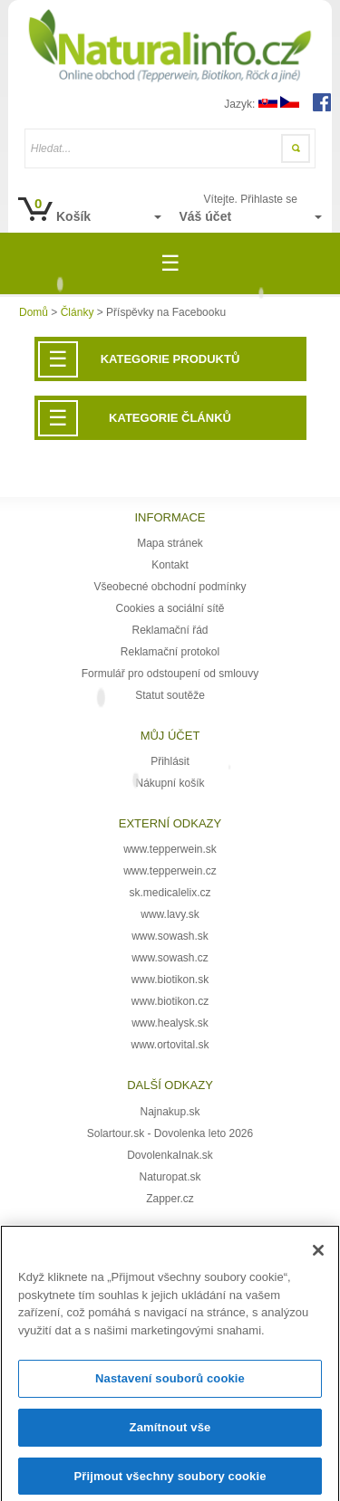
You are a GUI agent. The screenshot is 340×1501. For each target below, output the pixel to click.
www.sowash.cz (170, 957)
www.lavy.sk (170, 914)
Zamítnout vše (170, 1434)
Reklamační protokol (170, 651)
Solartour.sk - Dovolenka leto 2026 (170, 1133)
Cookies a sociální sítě (169, 608)
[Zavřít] (318, 1257)
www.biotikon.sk (170, 979)
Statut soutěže (170, 695)
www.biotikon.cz (170, 1001)
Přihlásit (170, 761)
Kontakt (170, 565)
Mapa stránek (170, 543)
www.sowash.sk (170, 936)
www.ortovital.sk (170, 1044)
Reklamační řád (169, 630)
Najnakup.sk (169, 1111)
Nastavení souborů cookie (170, 1385)
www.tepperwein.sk (170, 849)
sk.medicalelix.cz (169, 892)
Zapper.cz (170, 1198)
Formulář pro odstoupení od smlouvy (170, 673)
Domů (33, 312)
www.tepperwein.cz (170, 871)
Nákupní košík (169, 783)
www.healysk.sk (170, 1023)
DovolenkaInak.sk (170, 1155)
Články (77, 312)
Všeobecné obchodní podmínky (169, 586)
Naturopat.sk (169, 1177)
